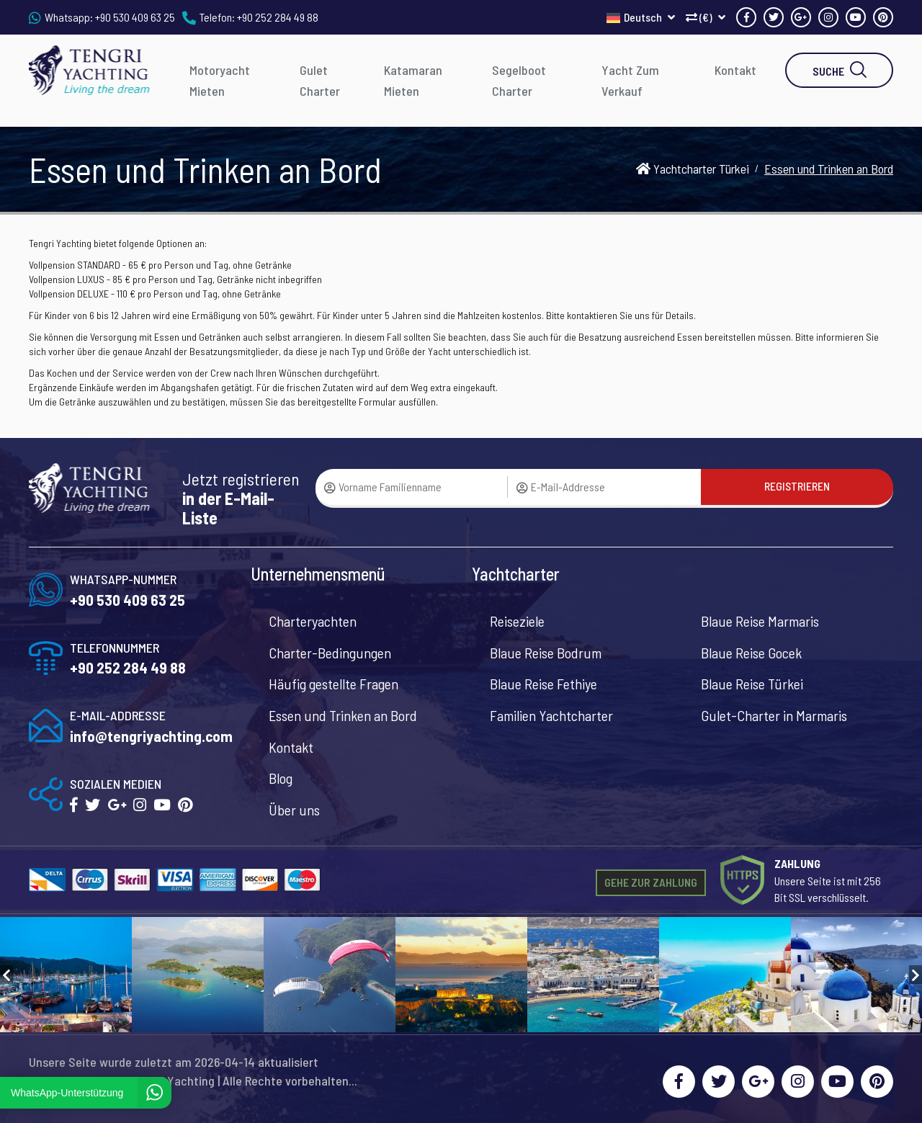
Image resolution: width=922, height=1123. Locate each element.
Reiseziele (517, 621)
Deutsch (641, 17)
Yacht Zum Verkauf (630, 80)
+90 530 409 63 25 (135, 17)
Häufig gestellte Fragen (333, 683)
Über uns (294, 809)
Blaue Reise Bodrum (545, 652)
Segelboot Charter (519, 80)
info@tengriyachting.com (151, 736)
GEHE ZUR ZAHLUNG (650, 882)
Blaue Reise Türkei (752, 683)
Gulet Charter (320, 80)
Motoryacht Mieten (219, 80)
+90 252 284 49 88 (277, 17)
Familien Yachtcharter (551, 715)
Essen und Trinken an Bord (343, 715)
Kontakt (735, 70)
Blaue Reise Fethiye (543, 683)
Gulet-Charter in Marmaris (774, 715)
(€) (705, 17)
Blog (280, 778)
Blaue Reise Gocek (751, 652)
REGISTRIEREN (797, 486)
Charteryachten (313, 621)
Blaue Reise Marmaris (760, 621)
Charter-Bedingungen (330, 652)
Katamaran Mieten (413, 80)
